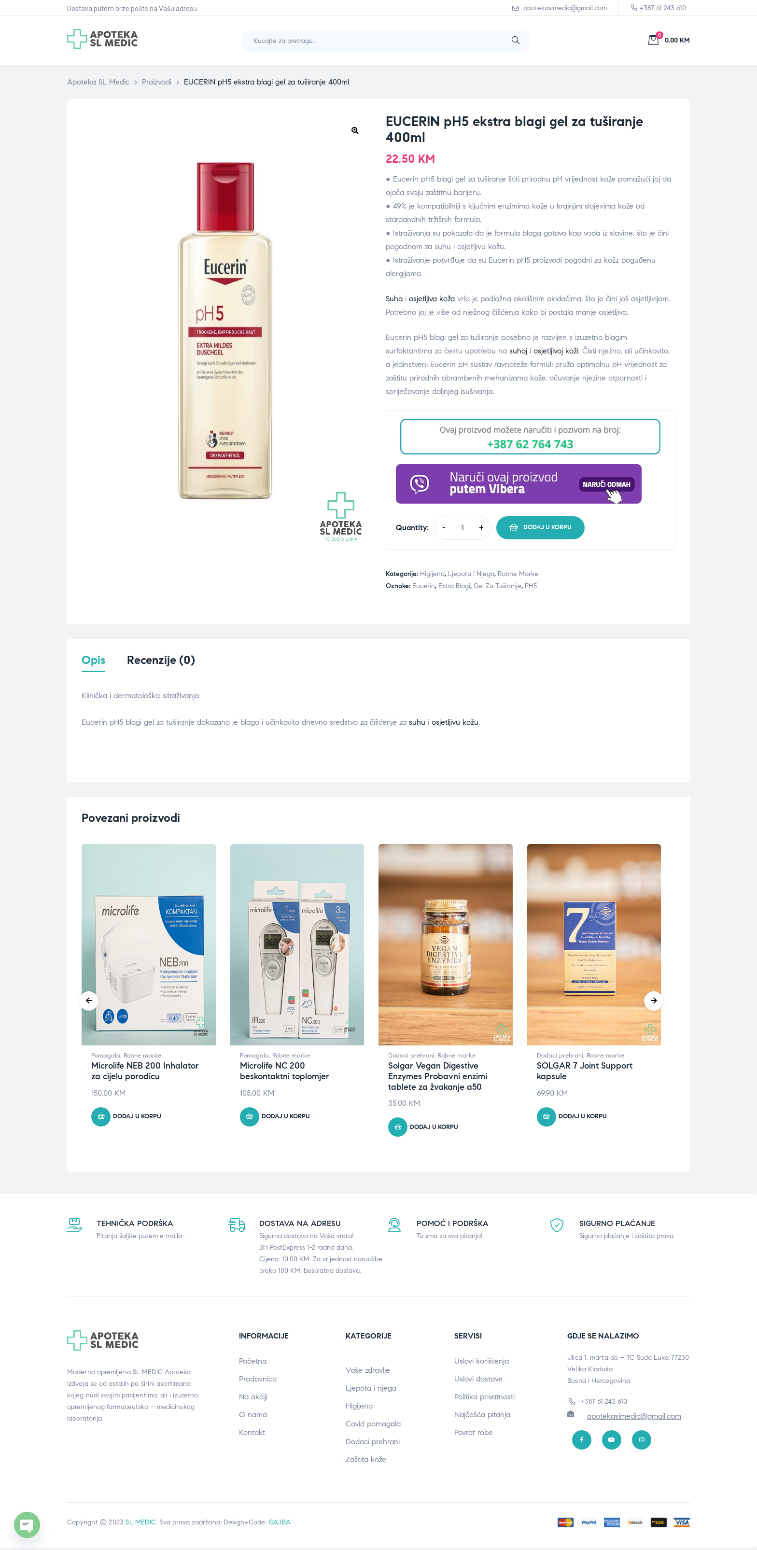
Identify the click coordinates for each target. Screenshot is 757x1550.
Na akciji (253, 1398)
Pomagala (105, 1057)
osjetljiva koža (432, 298)
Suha (394, 298)
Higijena (432, 574)
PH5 (531, 586)
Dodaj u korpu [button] (137, 1119)
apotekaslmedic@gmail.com (634, 1418)
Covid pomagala (373, 1425)
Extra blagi (454, 586)
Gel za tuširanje (497, 586)
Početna (252, 1362)
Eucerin (423, 586)
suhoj (518, 350)
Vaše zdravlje (368, 1372)
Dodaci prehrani (411, 1057)
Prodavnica (258, 1380)
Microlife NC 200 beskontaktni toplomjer (284, 1073)
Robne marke (518, 574)
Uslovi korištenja (481, 1362)
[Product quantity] (462, 528)
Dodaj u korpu (547, 527)
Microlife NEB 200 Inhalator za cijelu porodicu (145, 1073)
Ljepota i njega (471, 574)
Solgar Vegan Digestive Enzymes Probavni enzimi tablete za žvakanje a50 (437, 1078)
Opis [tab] (93, 660)
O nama (253, 1416)
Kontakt (252, 1434)
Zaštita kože (366, 1461)
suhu (417, 724)
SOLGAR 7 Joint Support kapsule (584, 1073)
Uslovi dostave (478, 1380)
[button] (355, 130)
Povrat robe (473, 1434)
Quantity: (412, 527)
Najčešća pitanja (482, 1416)
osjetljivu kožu (455, 724)
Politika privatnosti (484, 1398)
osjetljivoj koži (555, 350)
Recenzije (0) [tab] (161, 660)
